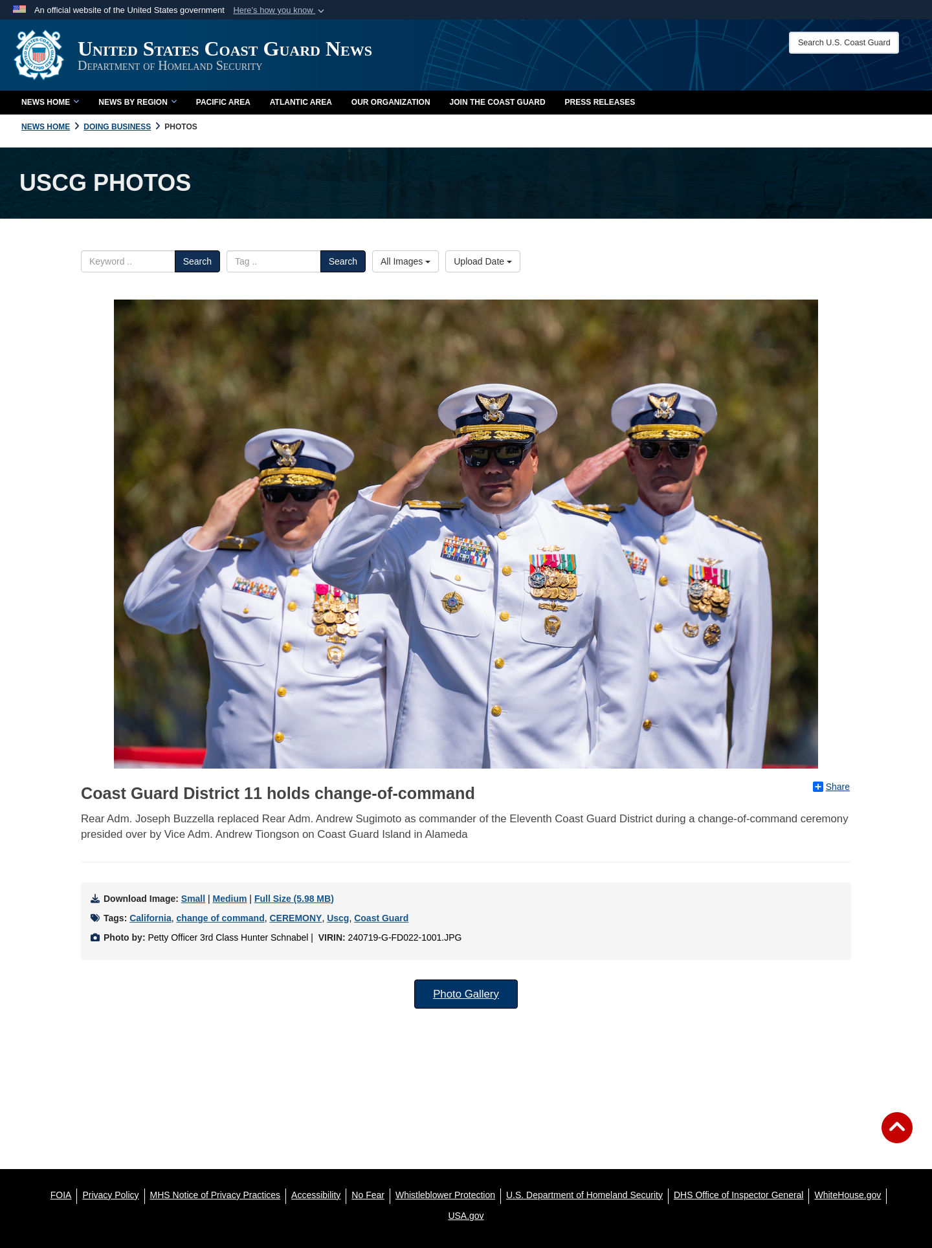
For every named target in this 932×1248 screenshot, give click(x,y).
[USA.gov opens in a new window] (465, 1215)
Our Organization (390, 102)
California (150, 918)
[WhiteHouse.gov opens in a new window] (847, 1195)
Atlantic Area (301, 102)
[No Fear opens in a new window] (367, 1195)
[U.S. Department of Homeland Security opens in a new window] (584, 1195)
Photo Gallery (466, 994)
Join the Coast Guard (498, 102)
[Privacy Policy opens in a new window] (110, 1195)
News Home (50, 102)
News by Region (137, 102)
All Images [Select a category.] (405, 261)
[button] (280, 10)
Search (197, 261)
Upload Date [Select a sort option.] (483, 261)
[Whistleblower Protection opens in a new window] (445, 1195)
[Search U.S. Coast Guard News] (844, 43)
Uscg (338, 918)
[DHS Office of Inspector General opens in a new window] (739, 1195)
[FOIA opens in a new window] (61, 1195)
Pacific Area (223, 102)
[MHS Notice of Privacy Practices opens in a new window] (215, 1195)
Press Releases (600, 102)
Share (831, 787)
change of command (221, 918)
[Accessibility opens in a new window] (315, 1195)
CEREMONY (295, 918)
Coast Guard (381, 918)
